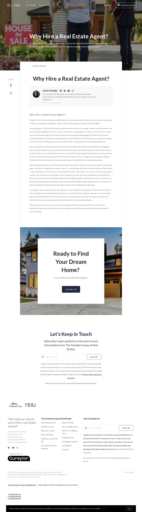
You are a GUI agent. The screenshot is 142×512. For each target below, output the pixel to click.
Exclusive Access (47, 427)
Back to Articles (39, 66)
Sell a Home (44, 5)
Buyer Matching (47, 435)
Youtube (65, 449)
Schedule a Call (67, 437)
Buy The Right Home (70, 427)
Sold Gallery (66, 445)
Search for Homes (48, 431)
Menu (107, 5)
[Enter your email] (65, 356)
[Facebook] (9, 447)
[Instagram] (17, 447)
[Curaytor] (19, 460)
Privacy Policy (129, 472)
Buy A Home (31, 5)
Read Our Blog (67, 423)
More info (104, 508)
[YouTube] (13, 447)
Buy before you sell (48, 423)
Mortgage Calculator (70, 441)
